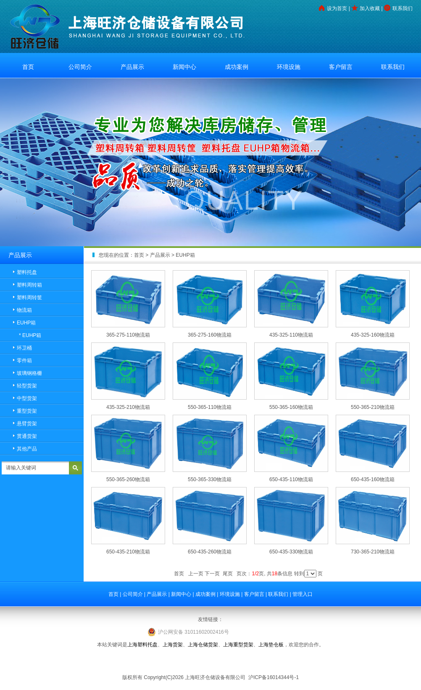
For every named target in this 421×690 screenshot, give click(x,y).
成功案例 (236, 66)
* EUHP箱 (30, 335)
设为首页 (337, 8)
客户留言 (341, 66)
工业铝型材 (210, 661)
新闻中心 (184, 66)
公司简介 (80, 66)
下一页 (212, 574)
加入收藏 (370, 8)
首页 (28, 66)
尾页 (228, 574)
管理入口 (302, 594)
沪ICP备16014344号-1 (273, 677)
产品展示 (132, 66)
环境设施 (288, 66)
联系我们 (402, 8)
